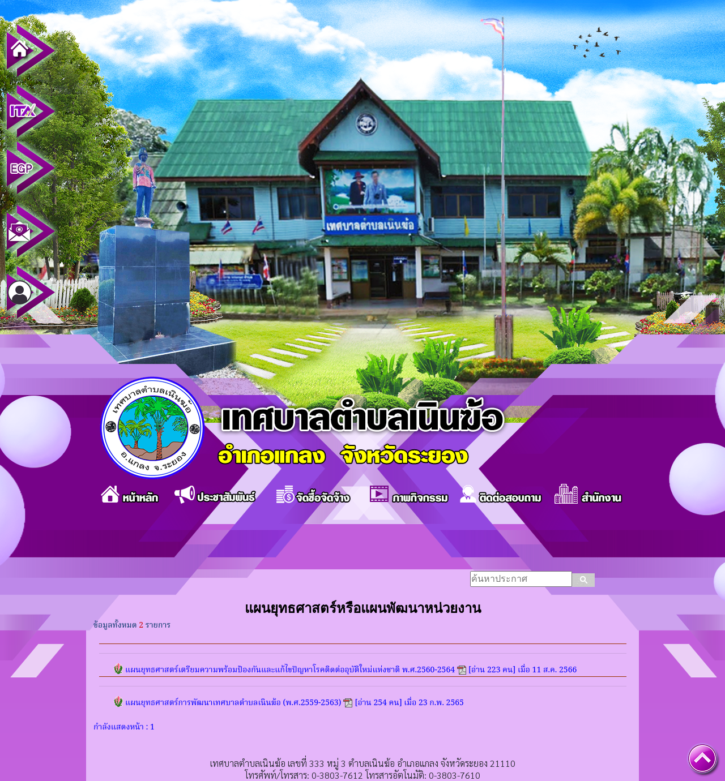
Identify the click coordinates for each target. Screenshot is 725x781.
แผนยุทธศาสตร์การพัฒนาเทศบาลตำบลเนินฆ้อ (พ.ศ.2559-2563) (233, 703)
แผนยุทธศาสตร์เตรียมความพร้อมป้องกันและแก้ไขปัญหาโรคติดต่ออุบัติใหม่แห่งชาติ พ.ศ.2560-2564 (290, 670)
